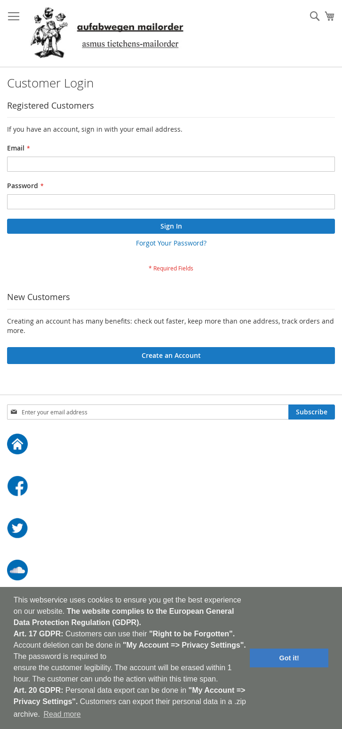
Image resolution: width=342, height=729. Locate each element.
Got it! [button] (289, 658)
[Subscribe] (311, 412)
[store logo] (107, 34)
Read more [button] (61, 714)
